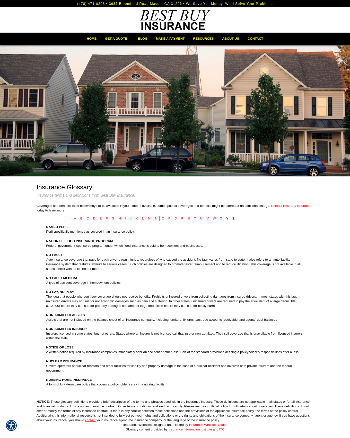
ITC (221, 429)
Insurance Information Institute (190, 429)
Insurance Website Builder (208, 425)
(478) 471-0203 (91, 4)
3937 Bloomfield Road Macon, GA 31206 (145, 4)
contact (90, 420)
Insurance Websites (137, 425)
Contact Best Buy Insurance (291, 206)
